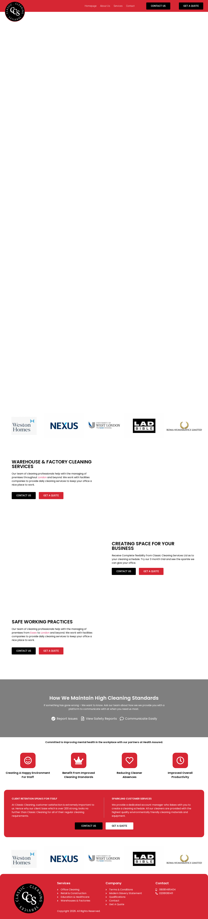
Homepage (91, 5)
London (42, 477)
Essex (33, 632)
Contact (130, 5)
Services (118, 5)
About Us (105, 5)
